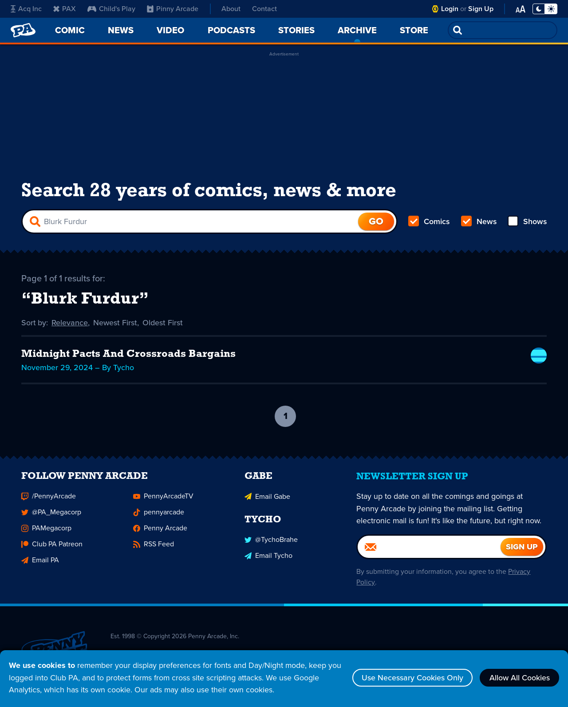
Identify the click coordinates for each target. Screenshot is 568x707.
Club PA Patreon (52, 549)
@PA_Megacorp (51, 517)
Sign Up (480, 9)
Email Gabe (267, 501)
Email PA (40, 565)
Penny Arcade (160, 533)
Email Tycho (268, 560)
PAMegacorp (46, 533)
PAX (64, 9)
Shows (527, 222)
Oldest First (163, 323)
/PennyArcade (48, 501)
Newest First (116, 323)
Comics (429, 222)
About (231, 9)
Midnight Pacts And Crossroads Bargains (129, 355)
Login (449, 9)
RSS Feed (153, 549)
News (479, 222)
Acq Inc (26, 9)
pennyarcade (158, 517)
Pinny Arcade (172, 9)
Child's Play (111, 9)
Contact (264, 9)
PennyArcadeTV (163, 501)
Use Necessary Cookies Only (411, 677)
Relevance (70, 323)
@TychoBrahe (271, 544)
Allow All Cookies (519, 677)
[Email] (429, 552)
